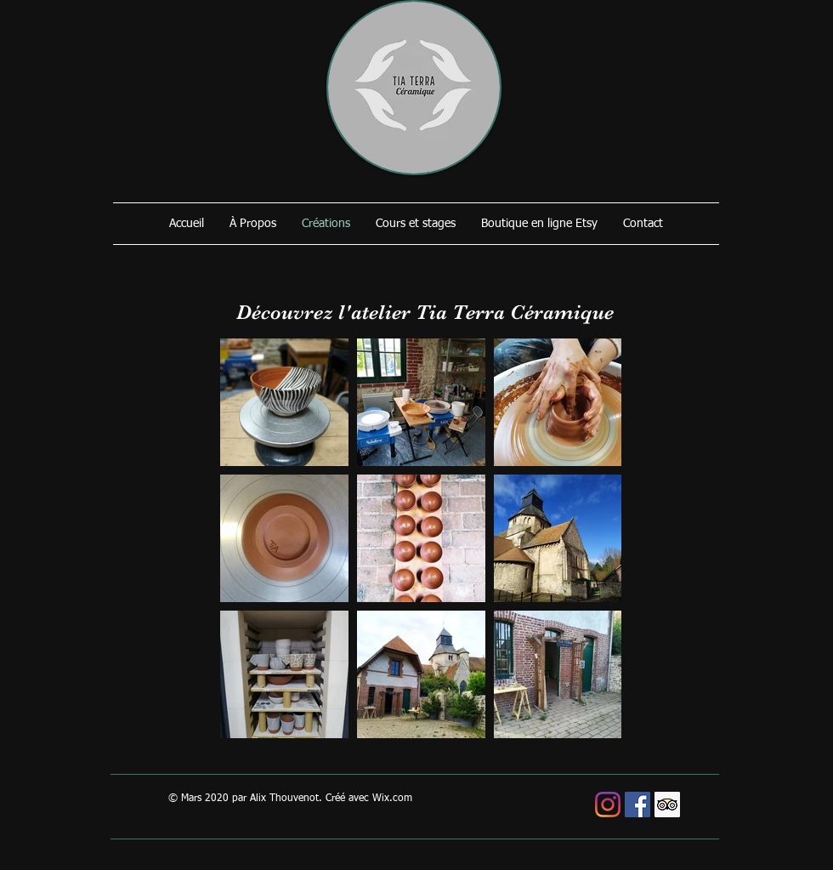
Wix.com (392, 798)
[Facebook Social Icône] (637, 804)
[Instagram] (607, 804)
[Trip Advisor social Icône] (667, 804)
